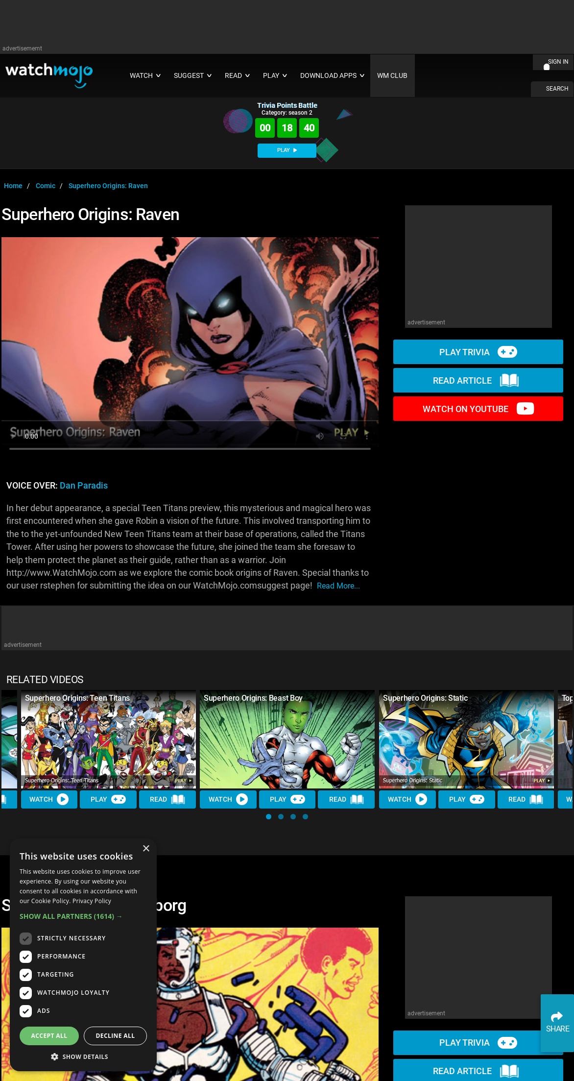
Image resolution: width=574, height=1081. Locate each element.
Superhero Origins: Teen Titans (77, 698)
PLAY (287, 150)
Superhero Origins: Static (425, 698)
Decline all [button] (115, 1036)
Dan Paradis (84, 486)
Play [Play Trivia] (108, 800)
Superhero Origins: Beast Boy (253, 698)
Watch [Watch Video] (49, 800)
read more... (338, 585)
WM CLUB (392, 76)
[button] (269, 816)
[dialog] (83, 954)
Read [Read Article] (168, 799)
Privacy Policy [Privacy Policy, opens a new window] (91, 901)
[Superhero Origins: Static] (466, 739)
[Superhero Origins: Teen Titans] (108, 739)
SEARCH (557, 88)
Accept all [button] (49, 1036)
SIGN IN (558, 61)
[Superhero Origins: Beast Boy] (287, 739)
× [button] (145, 849)
